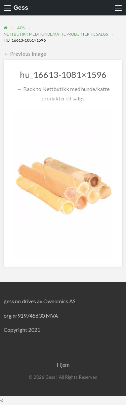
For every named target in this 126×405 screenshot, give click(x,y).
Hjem (63, 364)
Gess (20, 7)
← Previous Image (25, 53)
